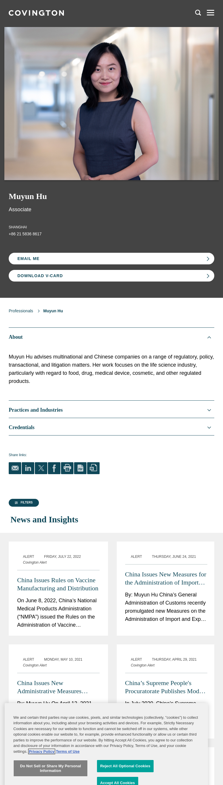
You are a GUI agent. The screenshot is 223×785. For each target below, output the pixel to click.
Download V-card (40, 275)
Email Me (28, 258)
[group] (37, 554)
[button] (23, 554)
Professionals (21, 311)
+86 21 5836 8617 (25, 234)
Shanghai (18, 227)
